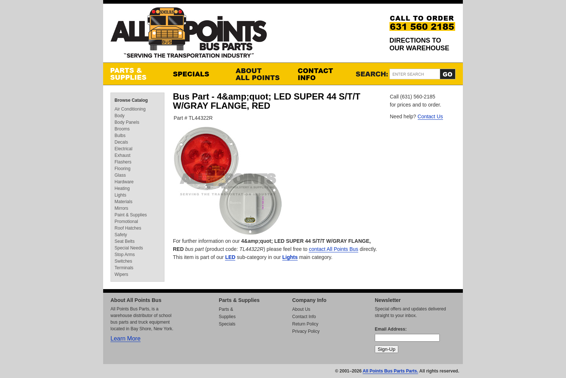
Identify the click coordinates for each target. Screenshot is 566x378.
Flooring (122, 168)
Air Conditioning (130, 109)
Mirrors (121, 208)
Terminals (124, 267)
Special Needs (129, 248)
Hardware (124, 181)
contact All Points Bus (333, 249)
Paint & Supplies (131, 214)
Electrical (124, 148)
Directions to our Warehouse (419, 44)
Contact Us (430, 116)
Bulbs (120, 135)
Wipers (121, 274)
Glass (120, 175)
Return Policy (305, 324)
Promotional (126, 221)
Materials (124, 201)
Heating (122, 188)
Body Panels (127, 122)
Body (119, 115)
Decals (121, 142)
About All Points (259, 74)
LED (230, 257)
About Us (301, 309)
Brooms (122, 129)
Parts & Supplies (134, 74)
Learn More (125, 338)
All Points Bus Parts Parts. (390, 371)
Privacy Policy (306, 331)
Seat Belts (125, 241)
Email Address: (391, 329)
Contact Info (321, 74)
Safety (121, 234)
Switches (123, 261)
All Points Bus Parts (188, 34)
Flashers (123, 162)
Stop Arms (125, 254)
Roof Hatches (128, 228)
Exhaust (122, 155)
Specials (197, 74)
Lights (290, 257)
